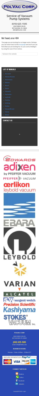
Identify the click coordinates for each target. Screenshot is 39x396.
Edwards (8, 91)
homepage (22, 44)
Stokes (7, 106)
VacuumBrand (9, 109)
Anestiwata (8, 79)
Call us (19, 377)
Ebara (7, 88)
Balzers (7, 82)
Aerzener (8, 74)
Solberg (7, 103)
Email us (19, 374)
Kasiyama (8, 94)
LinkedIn (19, 384)
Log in (24, 391)
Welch (7, 115)
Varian (7, 112)
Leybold (7, 97)
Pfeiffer (7, 100)
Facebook (19, 381)
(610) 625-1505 (19, 23)
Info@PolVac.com (19, 30)
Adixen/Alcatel (10, 77)
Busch (7, 85)
